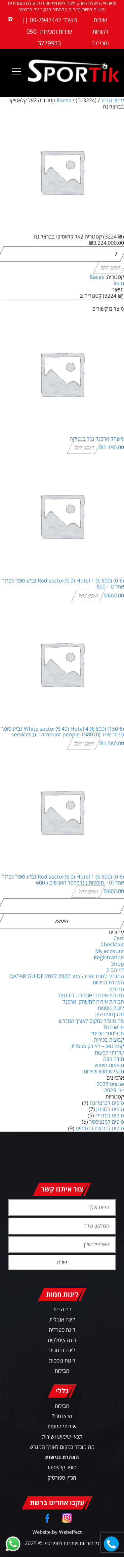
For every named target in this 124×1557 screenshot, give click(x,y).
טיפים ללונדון (110, 1109)
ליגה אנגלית (62, 1319)
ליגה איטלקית (62, 1340)
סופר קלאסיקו (62, 1467)
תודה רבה (113, 1058)
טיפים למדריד (109, 1115)
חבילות (116, 989)
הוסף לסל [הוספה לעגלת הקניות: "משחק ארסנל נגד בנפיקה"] (84, 447)
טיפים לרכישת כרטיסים (100, 1128)
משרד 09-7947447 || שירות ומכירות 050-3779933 (49, 31)
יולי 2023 (114, 1090)
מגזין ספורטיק (109, 1014)
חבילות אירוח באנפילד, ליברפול (91, 995)
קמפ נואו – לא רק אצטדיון (97, 1046)
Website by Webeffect (57, 1532)
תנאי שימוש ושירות (104, 1071)
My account (109, 951)
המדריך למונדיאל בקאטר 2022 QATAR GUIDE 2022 (66, 976)
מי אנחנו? (113, 1027)
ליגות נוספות (111, 1008)
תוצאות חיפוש (109, 1065)
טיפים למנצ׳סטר (106, 1121)
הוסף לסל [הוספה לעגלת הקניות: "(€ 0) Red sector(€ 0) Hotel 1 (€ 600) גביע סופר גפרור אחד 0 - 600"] (88, 595)
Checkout (112, 944)
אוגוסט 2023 (110, 1084)
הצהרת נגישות (108, 982)
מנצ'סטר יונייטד (107, 1033)
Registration (109, 957)
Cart (118, 938)
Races (64, 100)
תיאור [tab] (118, 283)
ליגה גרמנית (62, 1350)
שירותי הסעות (109, 1052)
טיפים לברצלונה (107, 1102)
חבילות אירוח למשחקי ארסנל (93, 1001)
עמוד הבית (112, 100)
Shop (117, 963)
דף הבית (115, 969)
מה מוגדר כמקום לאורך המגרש (91, 1020)
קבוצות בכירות (109, 1039)
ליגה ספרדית (62, 1329)
